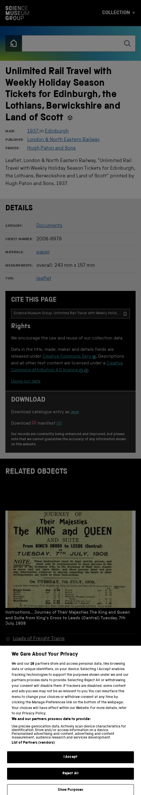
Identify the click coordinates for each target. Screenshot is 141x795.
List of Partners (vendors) (33, 747)
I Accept (70, 761)
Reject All (70, 777)
